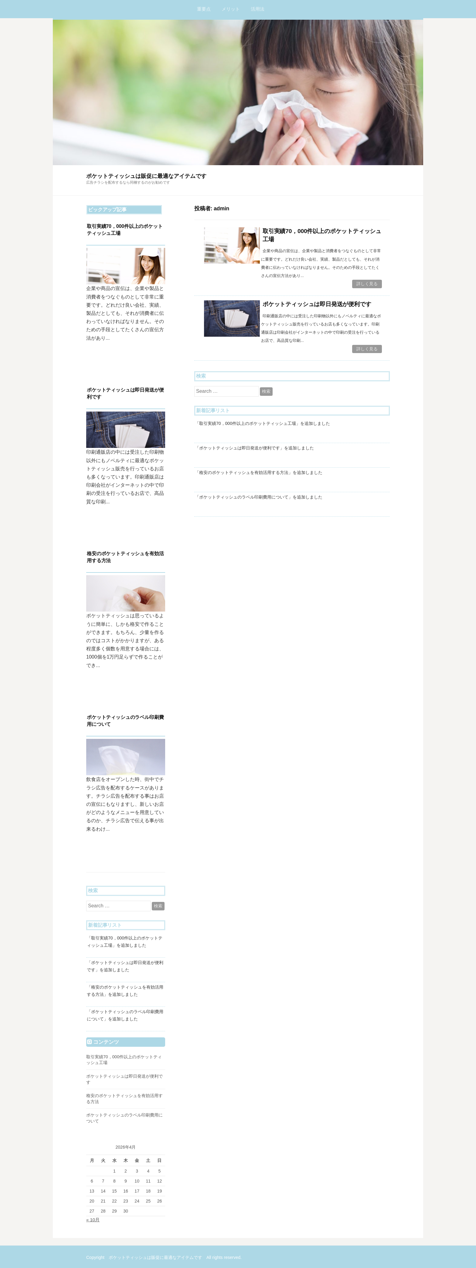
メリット (231, 9)
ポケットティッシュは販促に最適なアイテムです (146, 176)
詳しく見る (367, 283)
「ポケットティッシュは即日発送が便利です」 (239, 447)
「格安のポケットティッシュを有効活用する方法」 (244, 471)
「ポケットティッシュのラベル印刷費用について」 (244, 496)
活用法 (257, 9)
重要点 (204, 9)
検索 (266, 391)
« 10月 (93, 1219)
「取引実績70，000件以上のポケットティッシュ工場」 (247, 422)
